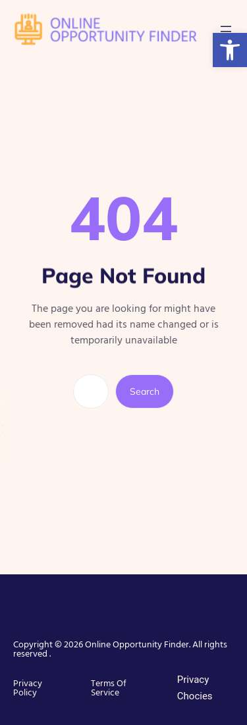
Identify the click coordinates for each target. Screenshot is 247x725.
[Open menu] (226, 29)
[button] (230, 50)
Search (144, 391)
